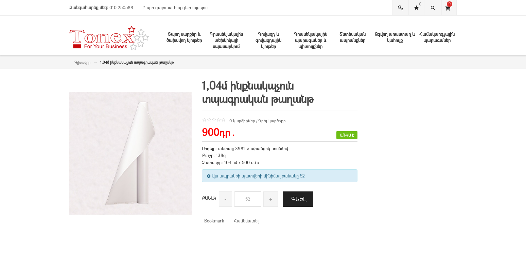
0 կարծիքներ (242, 120)
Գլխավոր (82, 62)
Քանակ (209, 198)
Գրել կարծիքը (272, 120)
